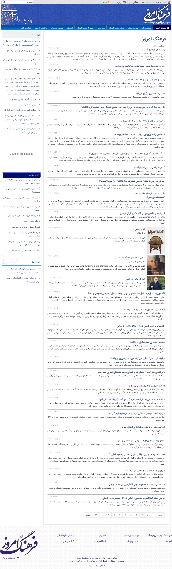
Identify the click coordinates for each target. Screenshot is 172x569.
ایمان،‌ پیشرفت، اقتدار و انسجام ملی (25, 250)
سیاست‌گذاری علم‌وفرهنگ (139, 28)
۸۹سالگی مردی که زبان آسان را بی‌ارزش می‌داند (142, 121)
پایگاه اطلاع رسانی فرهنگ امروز (143, 15)
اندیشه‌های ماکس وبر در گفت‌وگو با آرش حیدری (142, 213)
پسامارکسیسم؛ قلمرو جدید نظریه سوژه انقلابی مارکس (140, 66)
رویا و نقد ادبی (30, 105)
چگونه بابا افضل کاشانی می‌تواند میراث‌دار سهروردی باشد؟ (137, 358)
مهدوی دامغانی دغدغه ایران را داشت (147, 342)
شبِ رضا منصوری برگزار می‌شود (150, 93)
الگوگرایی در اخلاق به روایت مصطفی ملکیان (144, 310)
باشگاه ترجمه (41, 28)
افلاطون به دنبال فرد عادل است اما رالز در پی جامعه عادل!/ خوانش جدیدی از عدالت (125, 294)
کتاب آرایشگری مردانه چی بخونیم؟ (26, 227)
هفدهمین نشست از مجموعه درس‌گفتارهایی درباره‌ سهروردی (137, 484)
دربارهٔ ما (120, 2)
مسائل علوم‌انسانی (84, 28)
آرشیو (133, 2)
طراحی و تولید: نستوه (97, 566)
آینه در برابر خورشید (135, 279)
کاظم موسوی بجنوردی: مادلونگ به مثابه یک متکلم (141, 441)
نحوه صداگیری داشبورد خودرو (24, 99)
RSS (107, 2)
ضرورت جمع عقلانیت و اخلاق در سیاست (145, 471)
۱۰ (103, 515)
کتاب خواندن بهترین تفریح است (149, 167)
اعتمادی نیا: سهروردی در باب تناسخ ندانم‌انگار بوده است (138, 135)
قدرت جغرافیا (138, 230)
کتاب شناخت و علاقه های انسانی (129, 258)
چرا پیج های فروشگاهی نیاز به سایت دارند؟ (23, 215)
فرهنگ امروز (154, 39)
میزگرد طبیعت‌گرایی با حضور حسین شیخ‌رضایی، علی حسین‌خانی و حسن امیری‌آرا (127, 154)
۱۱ (96, 515)
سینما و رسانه (57, 28)
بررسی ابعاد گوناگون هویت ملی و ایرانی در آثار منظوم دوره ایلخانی (133, 498)
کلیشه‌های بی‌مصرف (155, 197)
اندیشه (70, 28)
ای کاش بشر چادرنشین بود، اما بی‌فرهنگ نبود (143, 427)
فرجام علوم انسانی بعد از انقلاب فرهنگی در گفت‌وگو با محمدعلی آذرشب (130, 400)
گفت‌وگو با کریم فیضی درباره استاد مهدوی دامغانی (141, 326)
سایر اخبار (35, 262)
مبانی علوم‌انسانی (116, 28)
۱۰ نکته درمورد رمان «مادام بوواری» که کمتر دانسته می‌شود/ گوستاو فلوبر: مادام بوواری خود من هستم (22, 119)
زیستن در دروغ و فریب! (153, 50)
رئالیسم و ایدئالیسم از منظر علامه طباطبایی (144, 80)
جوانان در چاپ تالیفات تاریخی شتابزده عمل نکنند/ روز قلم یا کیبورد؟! (132, 181)
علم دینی (101, 28)
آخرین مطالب (34, 175)
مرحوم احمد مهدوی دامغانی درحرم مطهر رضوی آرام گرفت (137, 413)
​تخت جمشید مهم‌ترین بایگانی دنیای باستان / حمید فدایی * (137, 454)
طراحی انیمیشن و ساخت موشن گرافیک (20, 110)
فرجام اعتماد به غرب (31, 221)
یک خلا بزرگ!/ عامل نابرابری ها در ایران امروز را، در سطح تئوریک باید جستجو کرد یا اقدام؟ (123, 107)
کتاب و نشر (26, 28)
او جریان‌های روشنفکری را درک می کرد (147, 386)
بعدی (88, 515)
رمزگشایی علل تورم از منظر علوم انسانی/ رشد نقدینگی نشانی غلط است (131, 372)
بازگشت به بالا (9, 558)
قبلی (160, 515)
